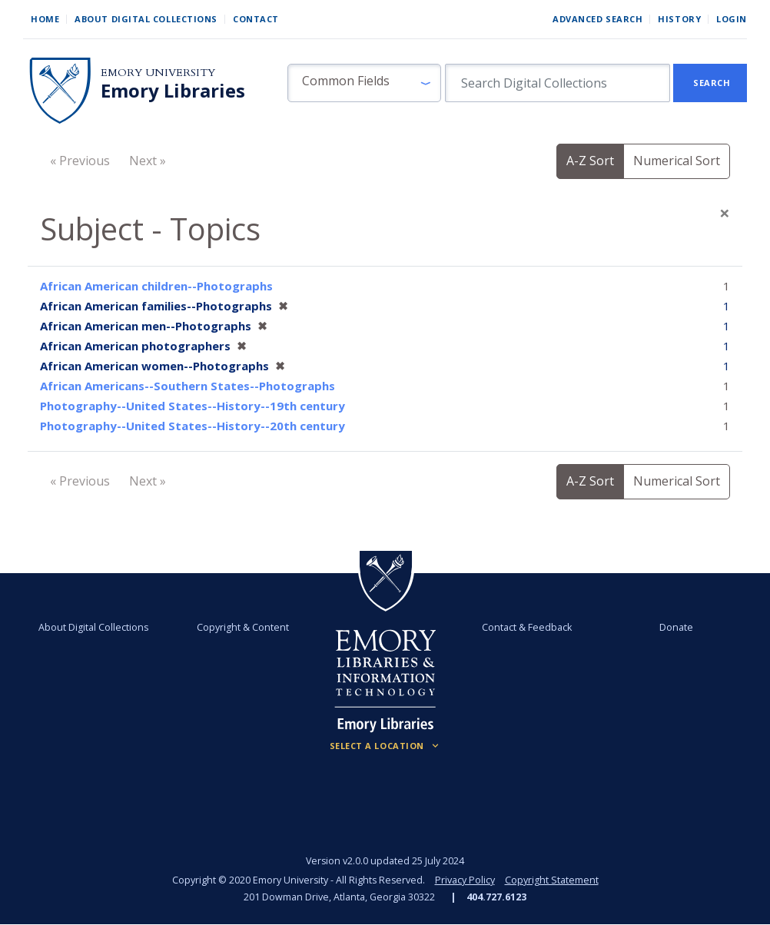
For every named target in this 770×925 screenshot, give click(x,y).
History (679, 19)
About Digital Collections (146, 19)
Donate (676, 627)
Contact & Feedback (527, 627)
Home (45, 19)
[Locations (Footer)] (385, 746)
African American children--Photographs (156, 285)
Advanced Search (597, 19)
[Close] (724, 212)
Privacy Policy (465, 880)
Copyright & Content (243, 627)
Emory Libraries (173, 90)
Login (731, 19)
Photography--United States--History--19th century (192, 405)
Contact (256, 19)
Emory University (158, 72)
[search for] (557, 83)
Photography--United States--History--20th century (192, 425)
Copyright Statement (552, 880)
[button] (364, 83)
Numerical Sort (676, 160)
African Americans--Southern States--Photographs (187, 385)
